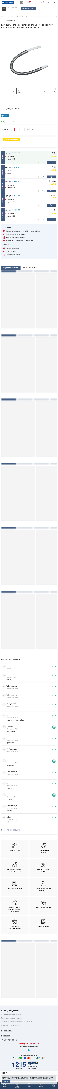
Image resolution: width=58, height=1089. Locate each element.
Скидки (29, 1085)
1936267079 (16, 153)
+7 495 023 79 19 (14, 8)
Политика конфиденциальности (12, 1014)
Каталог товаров (17, 1085)
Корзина (41, 1085)
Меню (53, 1085)
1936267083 (16, 167)
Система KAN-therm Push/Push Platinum (22, 17)
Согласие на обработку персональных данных (16, 1021)
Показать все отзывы (10, 830)
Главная (4, 1085)
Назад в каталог (9, 20)
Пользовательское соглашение (11, 1018)
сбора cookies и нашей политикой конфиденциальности (34, 1078)
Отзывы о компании (29, 268)
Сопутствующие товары (11, 268)
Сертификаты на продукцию (10, 1025)
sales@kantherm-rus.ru (29, 1043)
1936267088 (16, 181)
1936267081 (16, 196)
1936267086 (16, 210)
